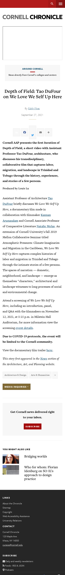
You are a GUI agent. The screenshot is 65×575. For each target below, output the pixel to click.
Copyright (7, 512)
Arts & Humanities (40, 375)
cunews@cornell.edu (13, 545)
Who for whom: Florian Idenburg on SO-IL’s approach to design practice (41, 473)
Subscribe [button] (32, 426)
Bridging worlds (35, 456)
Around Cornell (32, 69)
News (43, 358)
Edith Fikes (34, 108)
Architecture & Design (15, 375)
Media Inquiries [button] (17, 386)
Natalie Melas (46, 226)
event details (24, 328)
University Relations (12, 520)
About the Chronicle (12, 503)
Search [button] (52, 4)
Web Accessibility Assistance (16, 516)
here (49, 350)
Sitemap (7, 507)
